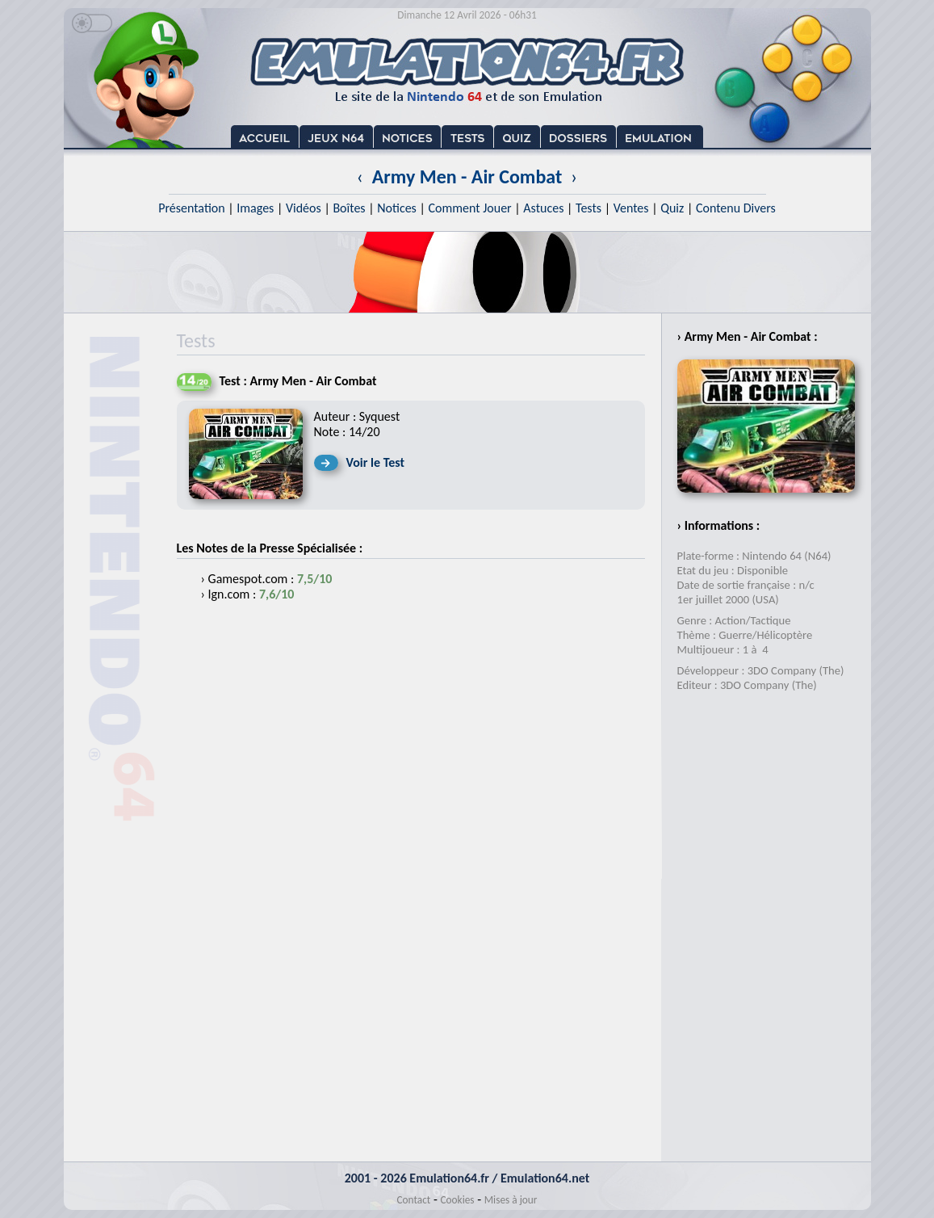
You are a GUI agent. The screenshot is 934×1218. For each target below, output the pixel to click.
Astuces (543, 208)
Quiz (672, 208)
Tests (588, 208)
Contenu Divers (736, 208)
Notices (397, 208)
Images (255, 208)
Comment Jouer (469, 208)
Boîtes (349, 208)
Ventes (631, 208)
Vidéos (303, 208)
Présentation (191, 208)
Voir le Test (375, 462)
